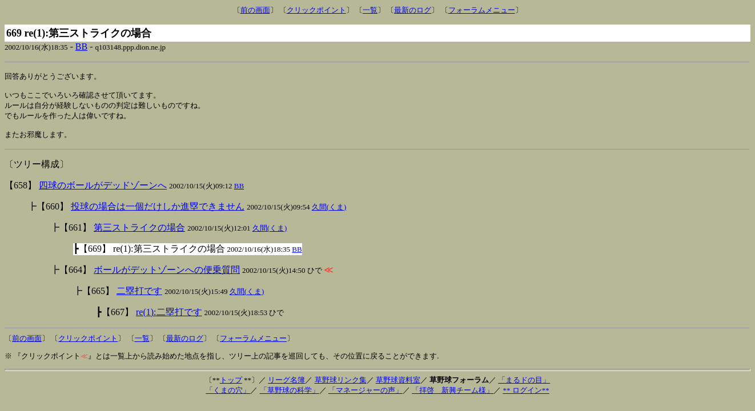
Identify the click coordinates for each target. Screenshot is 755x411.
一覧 (370, 10)
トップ (231, 386)
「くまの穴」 (228, 396)
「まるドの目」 (524, 386)
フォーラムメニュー (481, 10)
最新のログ (412, 10)
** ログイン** (526, 396)
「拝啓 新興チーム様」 (452, 396)
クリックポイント (316, 10)
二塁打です (139, 297)
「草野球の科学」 (289, 396)
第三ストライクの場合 (139, 234)
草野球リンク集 (341, 386)
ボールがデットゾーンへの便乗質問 (167, 276)
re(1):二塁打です (169, 318)
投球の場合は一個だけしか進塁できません (157, 212)
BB (81, 46)
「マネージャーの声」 (365, 396)
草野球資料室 (398, 386)
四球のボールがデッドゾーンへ (103, 191)
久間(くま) (329, 213)
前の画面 (255, 10)
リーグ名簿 (286, 386)
